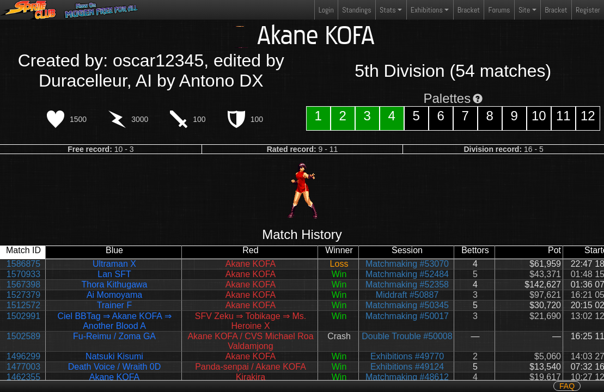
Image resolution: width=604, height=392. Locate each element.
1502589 (23, 336)
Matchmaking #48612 (407, 377)
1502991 (23, 316)
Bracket (468, 10)
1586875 (23, 263)
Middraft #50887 (407, 294)
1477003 (23, 366)
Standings (356, 12)
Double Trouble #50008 (407, 336)
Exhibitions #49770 (407, 356)
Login (326, 10)
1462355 (23, 377)
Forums (499, 10)
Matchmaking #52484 (407, 274)
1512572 (23, 305)
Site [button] (524, 10)
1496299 (23, 356)
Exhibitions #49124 (407, 366)
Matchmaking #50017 (407, 316)
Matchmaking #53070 (407, 263)
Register (588, 10)
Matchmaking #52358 (407, 284)
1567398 (23, 284)
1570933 (23, 274)
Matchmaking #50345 (407, 305)
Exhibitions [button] (427, 10)
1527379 (23, 294)
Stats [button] (388, 10)
